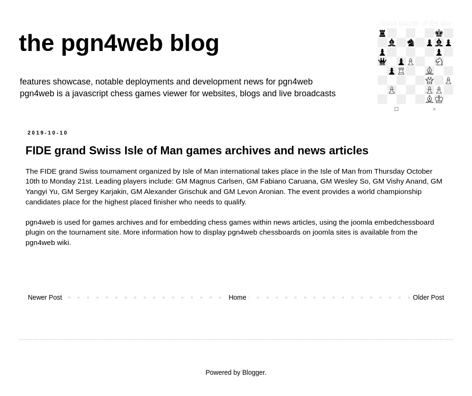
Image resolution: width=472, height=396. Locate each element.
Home (237, 297)
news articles (294, 222)
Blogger (253, 372)
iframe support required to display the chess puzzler (415, 70)
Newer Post (45, 297)
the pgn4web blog (119, 43)
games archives (118, 222)
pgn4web (295, 81)
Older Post (428, 297)
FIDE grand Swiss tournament (88, 171)
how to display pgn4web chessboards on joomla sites (265, 232)
